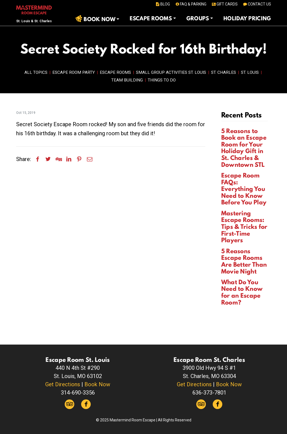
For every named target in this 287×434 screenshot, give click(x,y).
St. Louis (250, 72)
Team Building (127, 80)
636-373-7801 (209, 392)
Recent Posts (241, 115)
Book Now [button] (99, 19)
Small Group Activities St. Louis (171, 72)
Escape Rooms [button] (151, 18)
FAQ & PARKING (191, 4)
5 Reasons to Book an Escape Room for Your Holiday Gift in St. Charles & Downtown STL (243, 148)
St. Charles (223, 72)
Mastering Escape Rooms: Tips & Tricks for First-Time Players (244, 226)
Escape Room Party (73, 72)
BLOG (162, 4)
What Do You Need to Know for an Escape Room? (242, 292)
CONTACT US (256, 4)
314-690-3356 (78, 392)
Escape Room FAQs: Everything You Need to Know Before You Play (244, 188)
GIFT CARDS (224, 4)
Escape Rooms (115, 72)
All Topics (35, 72)
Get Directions (62, 384)
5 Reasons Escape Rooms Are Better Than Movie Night (244, 261)
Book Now (97, 384)
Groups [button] (197, 18)
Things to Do (162, 80)
